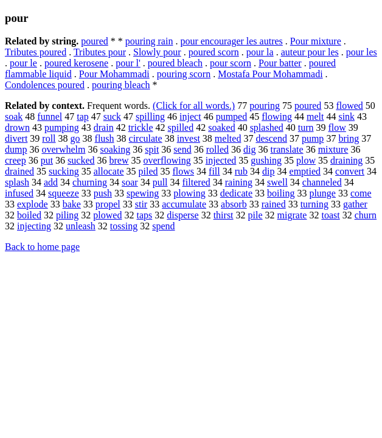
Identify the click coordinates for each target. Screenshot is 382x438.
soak (14, 116)
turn (306, 127)
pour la (260, 52)
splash (17, 182)
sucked (81, 160)
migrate (292, 215)
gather (355, 204)
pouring (264, 105)
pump (313, 138)
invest (188, 138)
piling (67, 215)
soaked (221, 127)
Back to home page (42, 247)
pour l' (128, 63)
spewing (143, 193)
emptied (305, 171)
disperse (182, 215)
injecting (34, 226)
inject (190, 116)
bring (348, 138)
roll (48, 138)
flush (104, 138)
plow (306, 160)
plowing (189, 193)
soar (130, 182)
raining (238, 182)
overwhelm (63, 149)
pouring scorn (183, 74)
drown (17, 127)
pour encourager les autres (231, 41)
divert (16, 138)
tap (83, 116)
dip (268, 171)
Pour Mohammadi (114, 74)
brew (119, 160)
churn (366, 215)
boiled (29, 215)
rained (274, 204)
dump (16, 149)
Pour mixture (315, 41)
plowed (107, 215)
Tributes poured (35, 52)
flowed (349, 105)
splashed (266, 127)
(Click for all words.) (194, 105)
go (75, 138)
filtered (196, 182)
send (182, 149)
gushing (266, 160)
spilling (150, 116)
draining (346, 160)
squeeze (63, 193)
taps (144, 215)
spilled (181, 127)
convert (349, 171)
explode (32, 204)
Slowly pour (157, 52)
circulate (145, 138)
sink (346, 116)
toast (330, 215)
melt (315, 116)
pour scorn (230, 63)
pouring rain (149, 41)
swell (277, 182)
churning (89, 182)
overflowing (167, 160)
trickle (140, 127)
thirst (224, 215)
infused (19, 193)
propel (108, 204)
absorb (234, 204)
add (51, 182)
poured (94, 41)
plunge (322, 193)
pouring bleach (121, 85)
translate (286, 149)
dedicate (236, 193)
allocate (109, 171)
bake (72, 204)
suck (112, 116)
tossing (123, 226)
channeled (322, 182)
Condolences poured (45, 85)
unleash (81, 226)
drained (19, 171)
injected (221, 160)
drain (104, 127)
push (103, 193)
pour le (23, 63)
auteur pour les (310, 52)
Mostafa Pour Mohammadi (270, 74)
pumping (61, 127)
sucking (64, 171)
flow (337, 127)
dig (249, 149)
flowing (277, 116)
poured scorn (214, 52)
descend (271, 138)
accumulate (184, 204)
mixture (333, 149)
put (47, 160)
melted (228, 138)
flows (184, 171)
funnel (49, 116)
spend (163, 226)
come (361, 193)
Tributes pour (100, 52)
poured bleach (175, 63)
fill (214, 171)
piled (148, 171)
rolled (217, 149)
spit (152, 149)
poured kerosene (76, 63)
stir (141, 204)
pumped (232, 116)
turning (314, 204)
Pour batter (280, 63)
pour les (361, 52)
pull (160, 182)
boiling (280, 193)
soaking (115, 149)
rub (241, 171)
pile (255, 215)
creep (15, 160)
